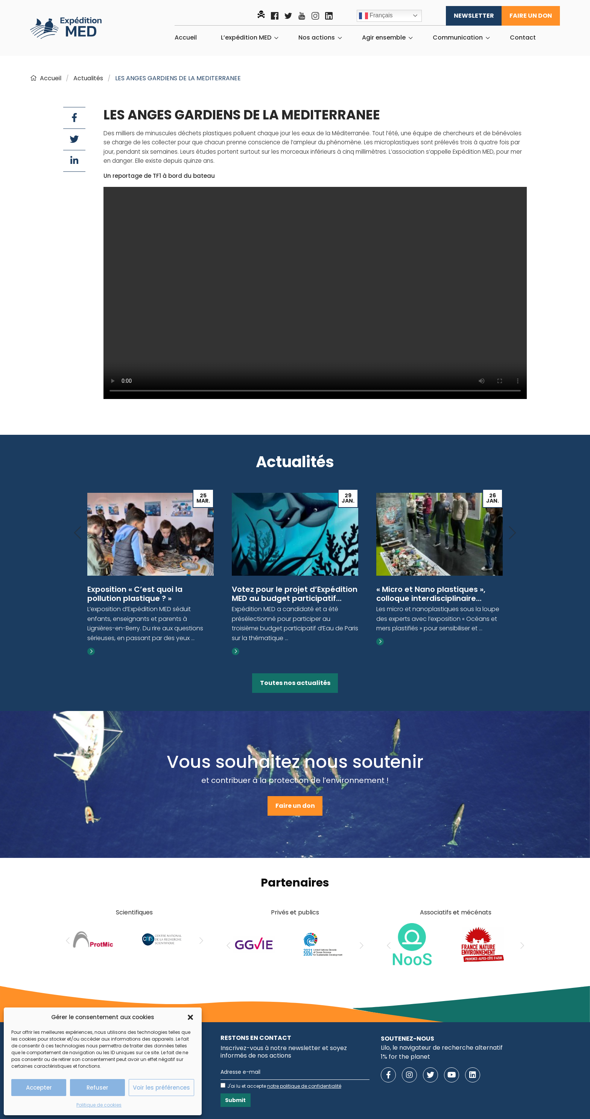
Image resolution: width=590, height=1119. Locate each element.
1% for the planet (405, 1056)
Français (376, 15)
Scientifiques (134, 912)
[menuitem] (186, 38)
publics (308, 912)
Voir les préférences (161, 1087)
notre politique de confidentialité (304, 1086)
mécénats (476, 912)
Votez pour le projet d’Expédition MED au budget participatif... (294, 594)
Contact (523, 38)
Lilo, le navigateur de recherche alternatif (442, 1047)
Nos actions (316, 38)
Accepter (39, 1087)
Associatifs (436, 912)
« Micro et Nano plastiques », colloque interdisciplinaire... (430, 594)
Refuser (97, 1087)
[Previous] (77, 533)
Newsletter (474, 15)
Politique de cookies (99, 1105)
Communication (458, 38)
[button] (190, 1017)
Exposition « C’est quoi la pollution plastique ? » (134, 594)
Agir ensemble (384, 38)
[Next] (512, 533)
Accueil (186, 38)
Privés (280, 912)
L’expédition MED (246, 38)
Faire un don (530, 15)
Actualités (88, 78)
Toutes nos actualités (295, 683)
